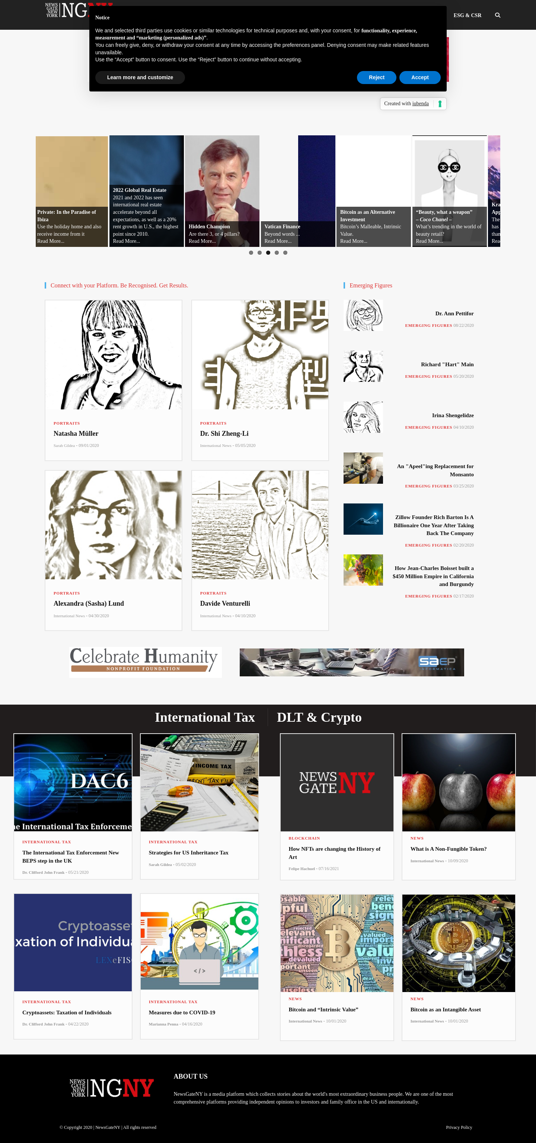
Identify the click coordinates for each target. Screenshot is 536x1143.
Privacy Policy (459, 1127)
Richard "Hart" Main (447, 364)
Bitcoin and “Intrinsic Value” (323, 1009)
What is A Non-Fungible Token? (449, 849)
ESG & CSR (468, 15)
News (417, 838)
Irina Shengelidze (453, 415)
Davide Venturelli (225, 603)
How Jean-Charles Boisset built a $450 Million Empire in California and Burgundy (433, 576)
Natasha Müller (76, 433)
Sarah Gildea (64, 445)
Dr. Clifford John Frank (43, 872)
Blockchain (304, 838)
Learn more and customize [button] (140, 77)
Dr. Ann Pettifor (455, 313)
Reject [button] (377, 77)
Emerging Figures (429, 325)
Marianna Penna (163, 1024)
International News (216, 445)
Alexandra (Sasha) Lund (89, 603)
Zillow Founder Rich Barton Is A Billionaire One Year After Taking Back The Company (434, 525)
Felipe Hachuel (302, 868)
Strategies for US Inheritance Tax (189, 853)
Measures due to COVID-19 (182, 1012)
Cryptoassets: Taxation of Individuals (67, 1012)
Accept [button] (420, 77)
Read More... (50, 241)
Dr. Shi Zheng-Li (224, 433)
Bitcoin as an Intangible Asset (446, 1009)
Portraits (67, 423)
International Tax (46, 842)
